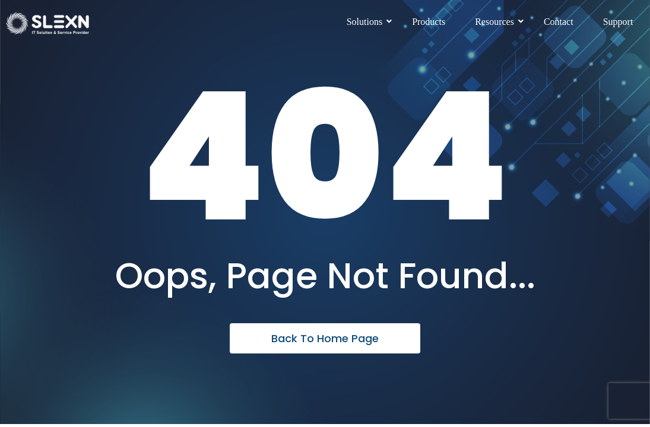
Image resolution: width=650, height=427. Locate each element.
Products (428, 22)
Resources (499, 22)
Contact (558, 22)
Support (618, 22)
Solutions (369, 22)
